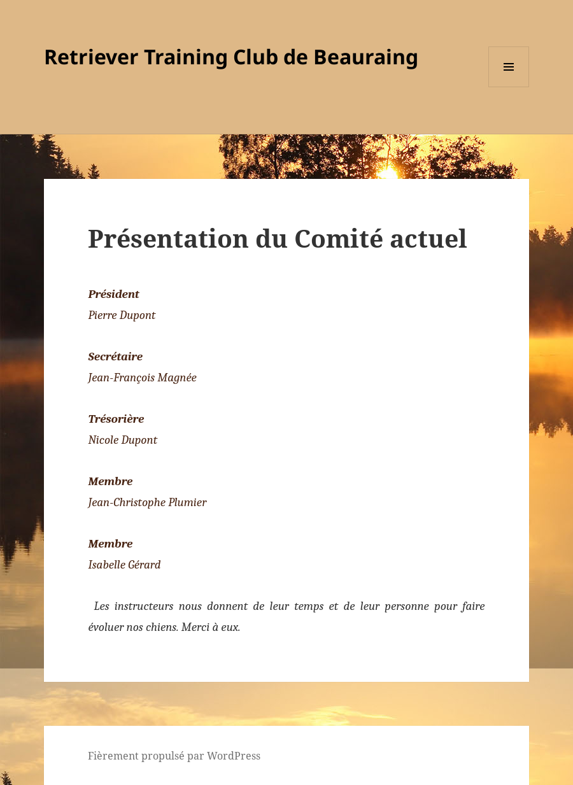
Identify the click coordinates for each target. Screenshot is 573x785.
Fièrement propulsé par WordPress (174, 756)
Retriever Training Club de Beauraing (231, 56)
